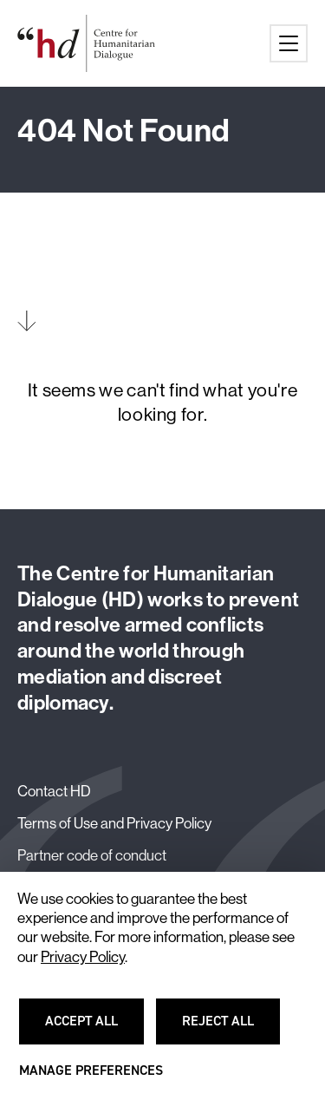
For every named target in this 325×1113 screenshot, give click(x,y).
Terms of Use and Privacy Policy (114, 823)
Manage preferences (91, 1078)
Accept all (92, 1029)
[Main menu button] (289, 43)
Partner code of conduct (91, 855)
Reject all (228, 1029)
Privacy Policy (83, 957)
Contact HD (54, 791)
